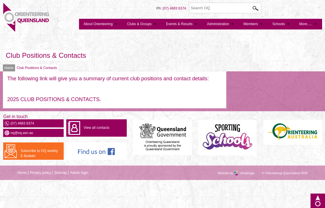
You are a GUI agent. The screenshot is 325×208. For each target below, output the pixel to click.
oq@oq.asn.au (21, 133)
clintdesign (242, 173)
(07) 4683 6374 (174, 8)
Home (9, 68)
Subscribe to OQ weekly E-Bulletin (39, 153)
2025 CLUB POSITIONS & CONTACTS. (54, 99)
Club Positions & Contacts (46, 55)
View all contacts (96, 128)
